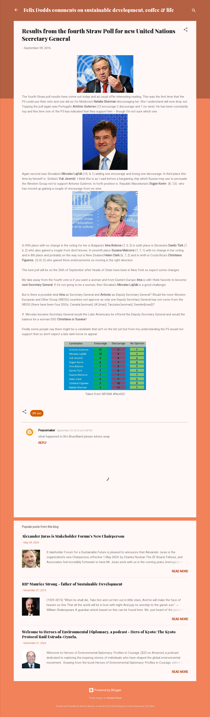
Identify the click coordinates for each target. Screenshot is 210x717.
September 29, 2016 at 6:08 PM (74, 430)
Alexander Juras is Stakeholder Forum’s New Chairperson (73, 536)
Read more (180, 571)
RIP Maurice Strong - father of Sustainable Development (72, 584)
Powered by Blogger (105, 690)
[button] (185, 30)
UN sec (37, 413)
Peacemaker (46, 430)
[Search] (193, 11)
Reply (42, 442)
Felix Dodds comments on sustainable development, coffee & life (99, 10)
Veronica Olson (114, 698)
